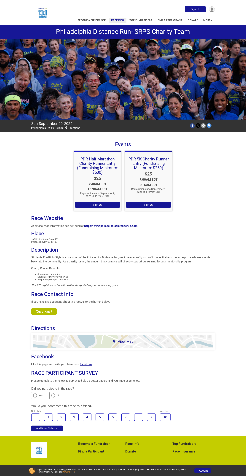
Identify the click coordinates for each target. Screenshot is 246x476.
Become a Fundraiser (92, 20)
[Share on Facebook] (192, 125)
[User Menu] (212, 9)
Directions (74, 128)
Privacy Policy (68, 472)
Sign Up (195, 9)
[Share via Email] (203, 125)
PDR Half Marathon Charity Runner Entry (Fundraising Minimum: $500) (97, 166)
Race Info (117, 20)
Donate (193, 20)
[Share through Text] (209, 125)
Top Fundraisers (140, 20)
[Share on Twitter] (198, 125)
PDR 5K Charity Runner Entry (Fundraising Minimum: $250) (148, 163)
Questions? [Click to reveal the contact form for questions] (44, 311)
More (206, 20)
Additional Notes (47, 428)
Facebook (86, 364)
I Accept (203, 470)
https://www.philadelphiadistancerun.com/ (111, 226)
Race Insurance (183, 451)
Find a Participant (170, 20)
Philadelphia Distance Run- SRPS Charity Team (123, 31)
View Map (123, 341)
